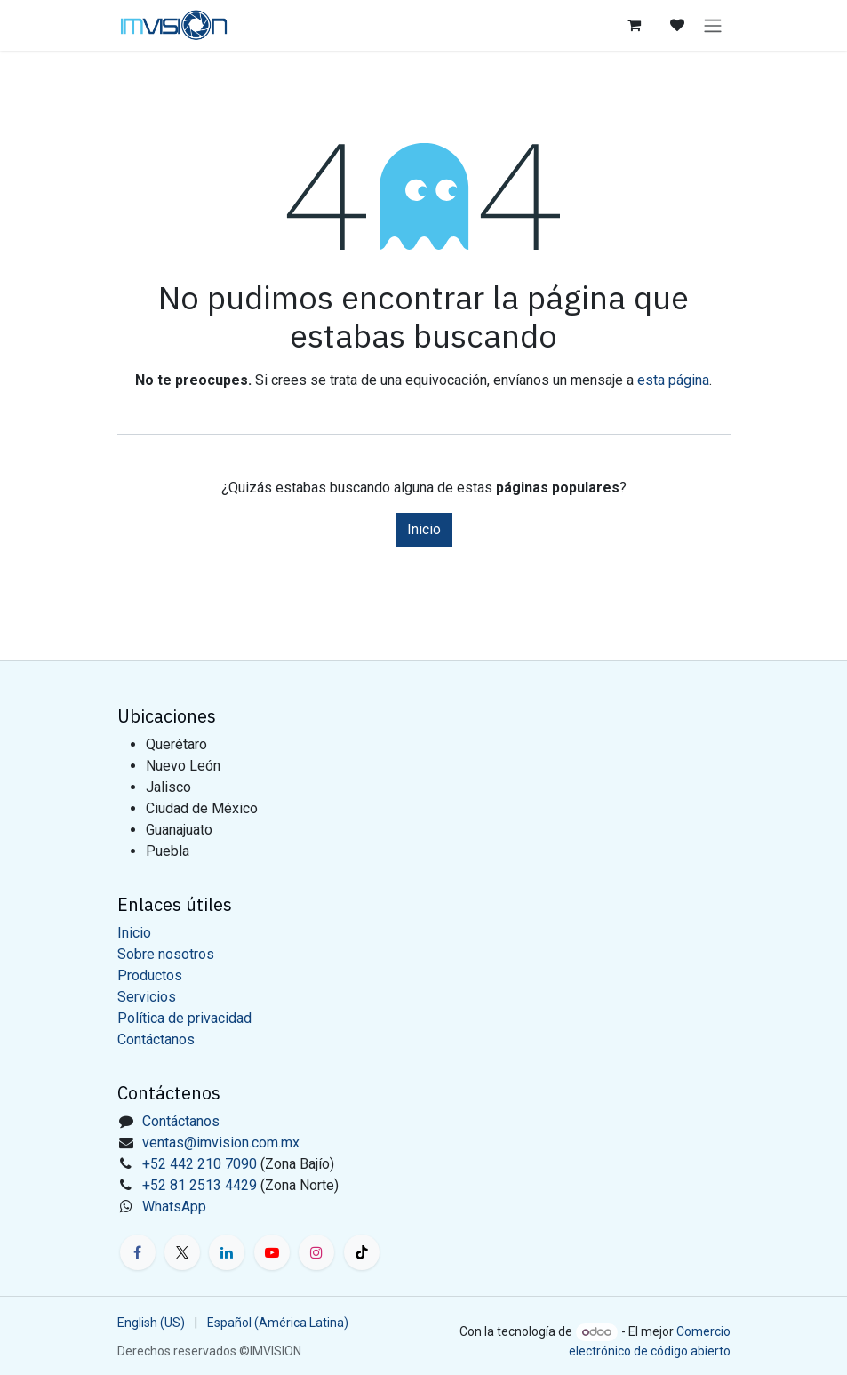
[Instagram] (316, 1252)
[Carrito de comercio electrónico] (634, 25)
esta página (673, 380)
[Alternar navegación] (713, 25)
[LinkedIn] (226, 1252)
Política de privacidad (184, 1018)
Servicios (146, 996)
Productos (149, 975)
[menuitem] (151, 1323)
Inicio (424, 529)
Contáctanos (156, 1039)
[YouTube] (272, 1252)
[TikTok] (362, 1252)
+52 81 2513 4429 (199, 1185)
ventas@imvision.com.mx (221, 1142)
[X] (182, 1252)
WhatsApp (174, 1206)
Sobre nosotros (165, 954)
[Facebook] (138, 1252)
